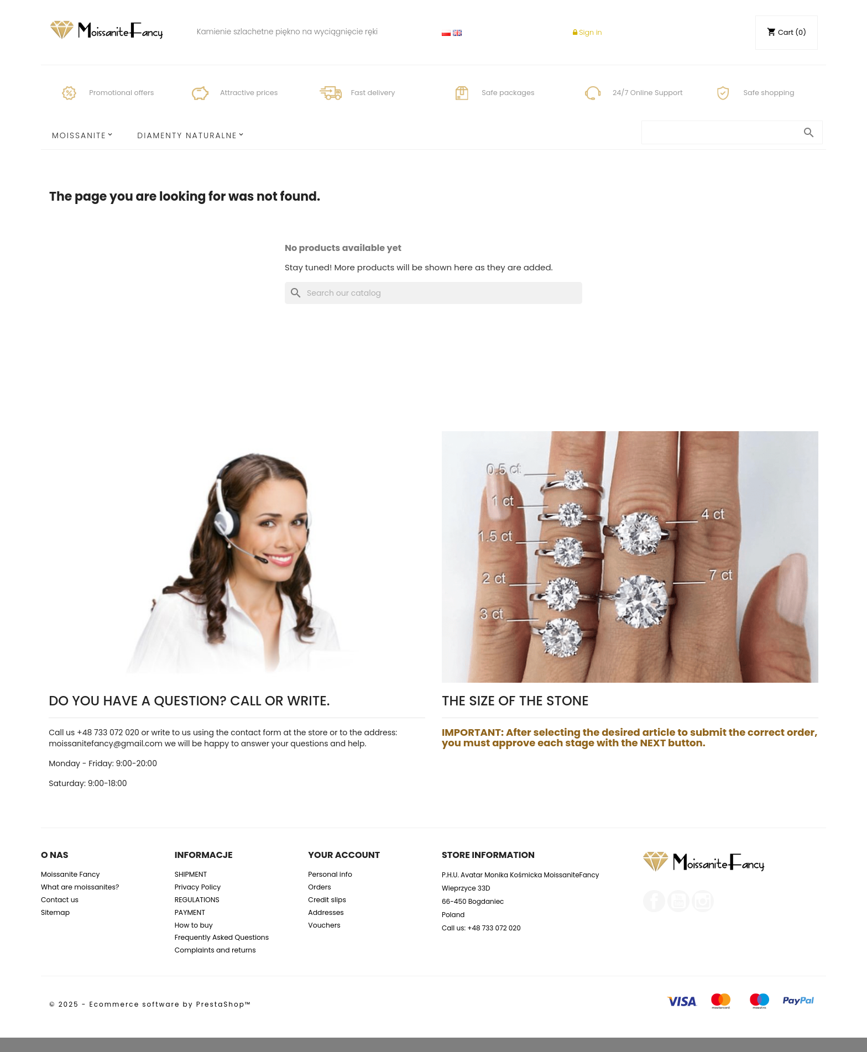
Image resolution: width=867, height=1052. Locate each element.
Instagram (703, 901)
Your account (344, 855)
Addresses (326, 912)
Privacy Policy (198, 887)
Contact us (60, 899)
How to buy (194, 925)
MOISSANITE (79, 135)
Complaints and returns (215, 950)
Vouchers (324, 925)
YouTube (678, 901)
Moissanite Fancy (70, 874)
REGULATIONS (197, 899)
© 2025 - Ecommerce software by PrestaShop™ (150, 1004)
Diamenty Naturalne (187, 135)
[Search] (433, 293)
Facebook (654, 901)
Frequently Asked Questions (222, 937)
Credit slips (327, 899)
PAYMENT (190, 912)
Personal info (330, 874)
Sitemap (55, 912)
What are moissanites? (80, 887)
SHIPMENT (191, 874)
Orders (319, 887)
